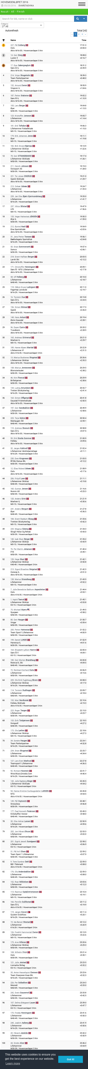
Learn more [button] (13, 1063)
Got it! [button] (70, 1059)
